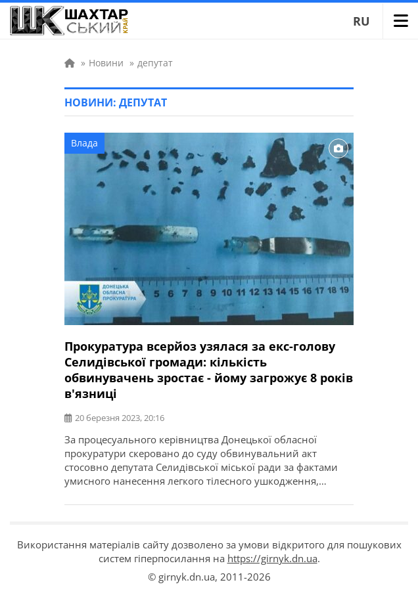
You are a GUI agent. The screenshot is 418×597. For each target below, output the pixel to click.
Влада (84, 143)
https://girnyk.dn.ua (272, 558)
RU (361, 21)
